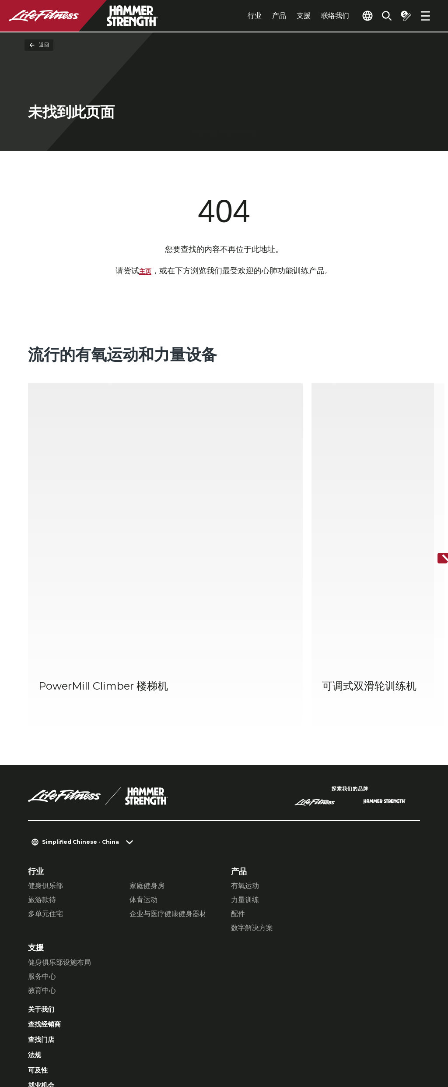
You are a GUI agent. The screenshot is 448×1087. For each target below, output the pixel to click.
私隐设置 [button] (80, 1034)
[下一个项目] (434, 492)
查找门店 (44, 909)
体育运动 (144, 765)
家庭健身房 (147, 751)
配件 (238, 779)
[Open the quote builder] (402, 16)
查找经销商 (47, 892)
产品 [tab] (259, 15)
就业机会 (44, 960)
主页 (145, 272)
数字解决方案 (252, 793)
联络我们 (315, 15)
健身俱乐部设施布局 (59, 828)
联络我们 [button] (42, 1034)
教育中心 (42, 856)
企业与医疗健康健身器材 (168, 779)
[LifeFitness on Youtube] (399, 1041)
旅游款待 (42, 765)
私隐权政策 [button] (122, 1034)
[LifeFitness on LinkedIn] (273, 1041)
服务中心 (42, 842)
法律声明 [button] (164, 1034)
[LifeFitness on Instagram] (336, 1041)
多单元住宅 (45, 779)
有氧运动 (245, 751)
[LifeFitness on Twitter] (367, 1041)
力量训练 (245, 765)
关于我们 (44, 876)
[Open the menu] (425, 16)
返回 (38, 45)
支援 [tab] (283, 15)
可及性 (40, 943)
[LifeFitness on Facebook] (304, 1041)
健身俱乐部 (45, 751)
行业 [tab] (235, 15)
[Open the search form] (379, 16)
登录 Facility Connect (70, 977)
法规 (36, 926)
